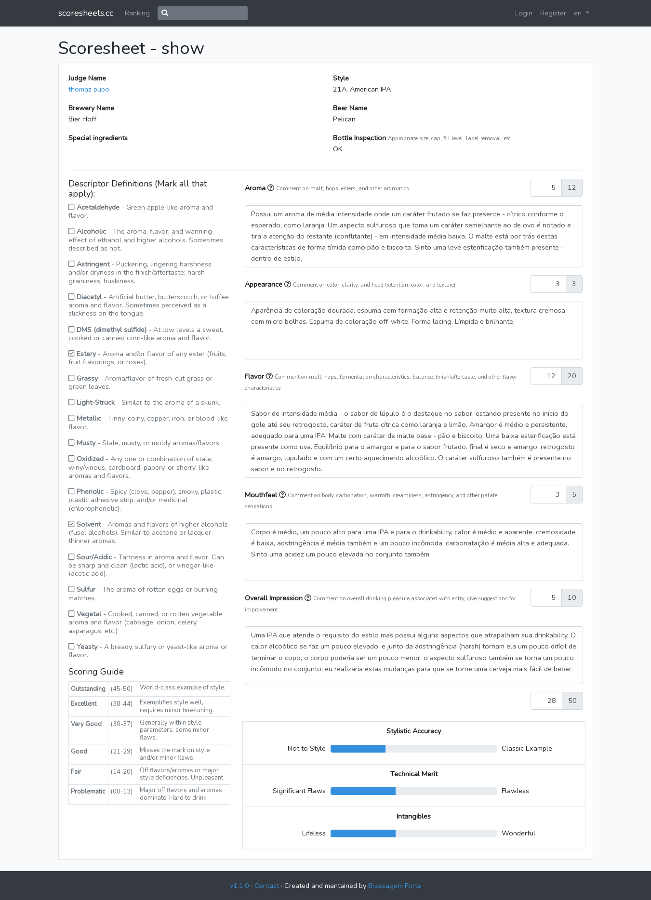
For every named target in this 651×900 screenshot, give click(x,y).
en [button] (579, 13)
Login (523, 13)
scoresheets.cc (85, 13)
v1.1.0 (239, 885)
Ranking (137, 13)
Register (553, 13)
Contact (266, 885)
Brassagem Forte (394, 885)
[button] (271, 188)
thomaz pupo (88, 89)
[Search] (208, 13)
